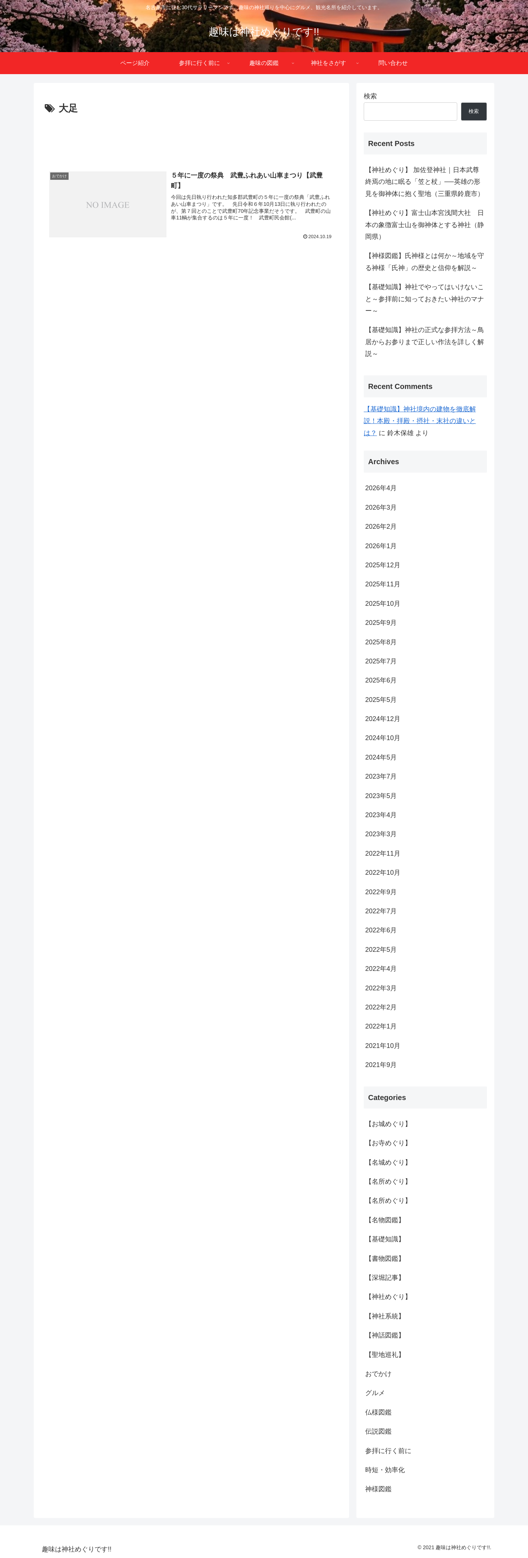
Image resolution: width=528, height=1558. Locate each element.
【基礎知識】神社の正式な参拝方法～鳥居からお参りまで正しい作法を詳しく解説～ (424, 341)
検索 (370, 96)
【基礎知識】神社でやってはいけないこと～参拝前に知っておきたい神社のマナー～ (424, 298)
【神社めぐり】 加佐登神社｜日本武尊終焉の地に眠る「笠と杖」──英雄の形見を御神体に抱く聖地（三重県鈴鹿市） (424, 181)
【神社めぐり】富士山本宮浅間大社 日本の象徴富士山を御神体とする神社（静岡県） (424, 224)
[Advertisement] (191, 137)
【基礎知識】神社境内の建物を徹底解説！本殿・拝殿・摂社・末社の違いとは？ (420, 421)
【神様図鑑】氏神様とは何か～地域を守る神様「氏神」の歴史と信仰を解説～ (424, 261)
